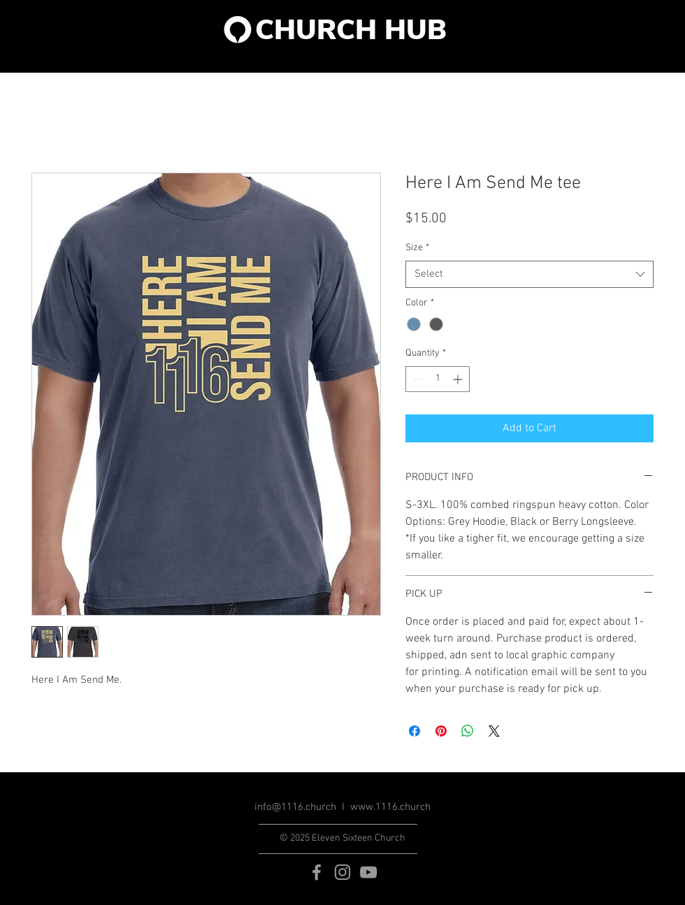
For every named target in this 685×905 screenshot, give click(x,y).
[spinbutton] (437, 379)
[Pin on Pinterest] (441, 731)
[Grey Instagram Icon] (342, 872)
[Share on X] (494, 731)
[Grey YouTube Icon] (368, 872)
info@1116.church (295, 807)
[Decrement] (416, 379)
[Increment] (459, 379)
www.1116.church (390, 807)
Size (417, 248)
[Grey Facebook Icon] (316, 872)
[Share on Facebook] (414, 731)
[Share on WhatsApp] (467, 731)
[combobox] (529, 274)
